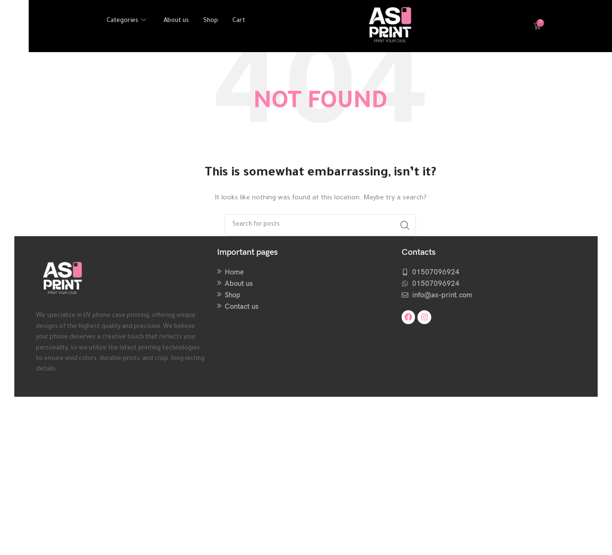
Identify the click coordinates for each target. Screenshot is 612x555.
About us (176, 21)
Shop (211, 21)
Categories (125, 21)
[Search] (320, 225)
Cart (240, 21)
